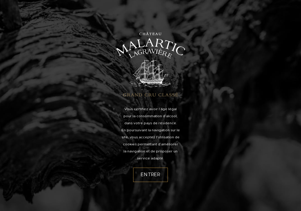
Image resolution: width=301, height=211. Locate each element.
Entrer (150, 174)
